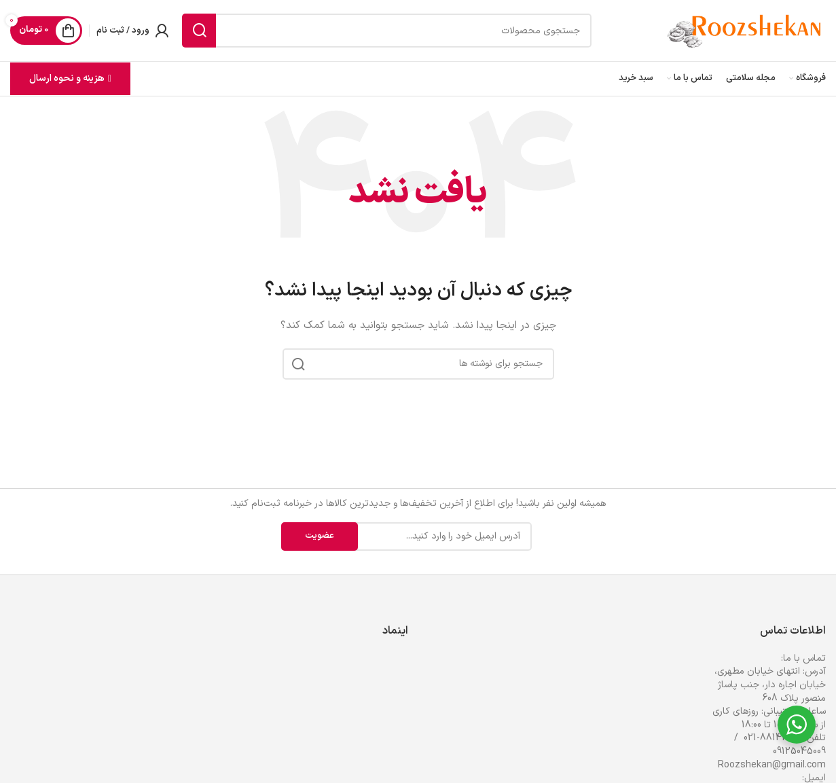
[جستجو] (387, 31)
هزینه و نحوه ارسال (70, 78)
